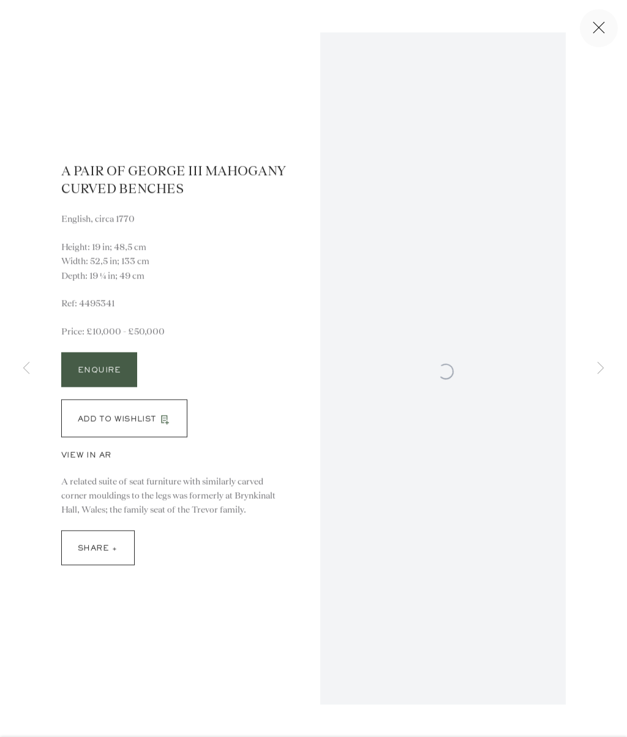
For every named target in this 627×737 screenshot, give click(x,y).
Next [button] (600, 369)
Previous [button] (26, 369)
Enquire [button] (99, 375)
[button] (124, 423)
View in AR (86, 460)
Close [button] (602, 28)
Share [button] (93, 553)
